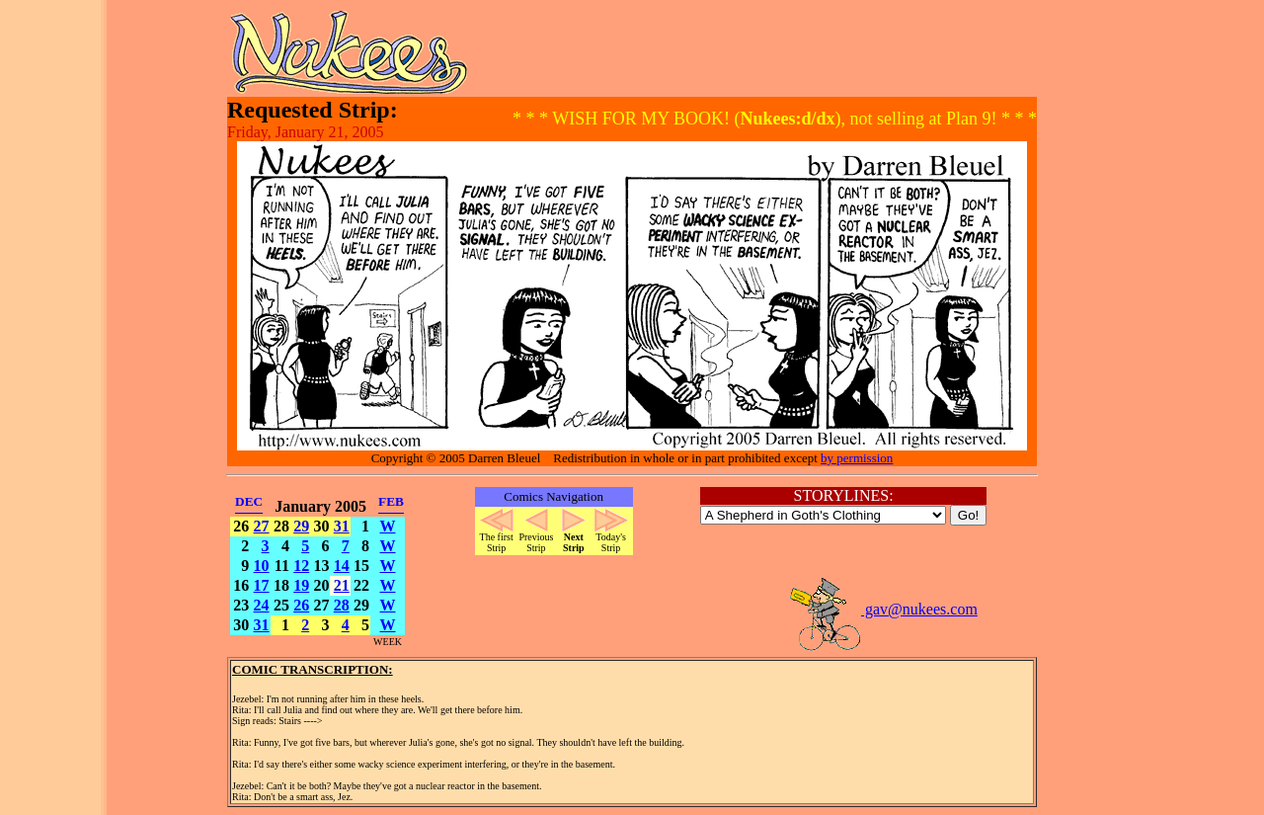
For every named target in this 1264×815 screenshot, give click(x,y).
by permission (857, 457)
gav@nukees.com (883, 609)
